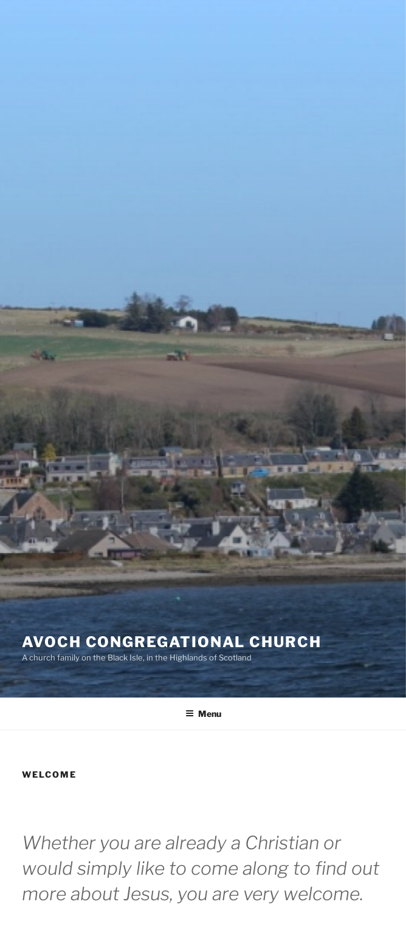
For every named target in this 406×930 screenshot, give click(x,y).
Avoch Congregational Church (172, 642)
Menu (203, 713)
